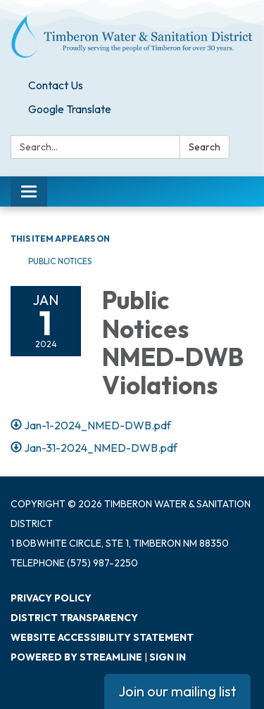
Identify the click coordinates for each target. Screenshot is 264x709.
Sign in (167, 657)
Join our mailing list (177, 691)
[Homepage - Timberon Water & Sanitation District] (132, 36)
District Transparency (74, 617)
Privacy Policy (51, 598)
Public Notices (60, 261)
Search (204, 147)
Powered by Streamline (76, 657)
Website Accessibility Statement (102, 637)
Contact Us (55, 85)
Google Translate (69, 109)
